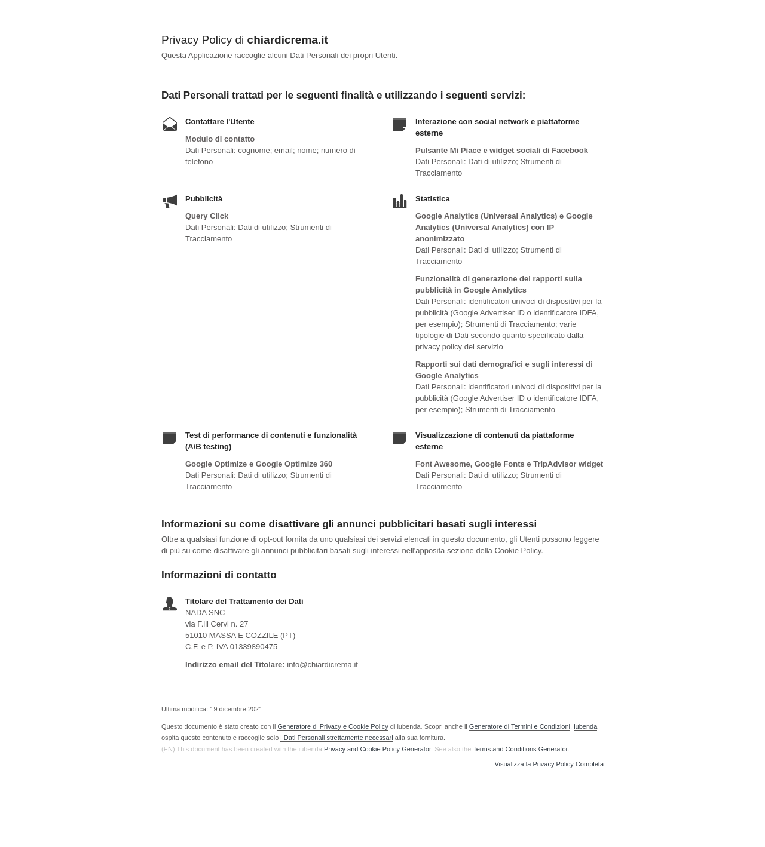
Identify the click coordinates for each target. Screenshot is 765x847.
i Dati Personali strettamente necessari (336, 737)
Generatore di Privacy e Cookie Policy (332, 726)
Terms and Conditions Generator (520, 749)
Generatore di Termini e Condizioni (519, 726)
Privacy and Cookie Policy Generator (377, 749)
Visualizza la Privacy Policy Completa (549, 764)
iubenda (585, 726)
